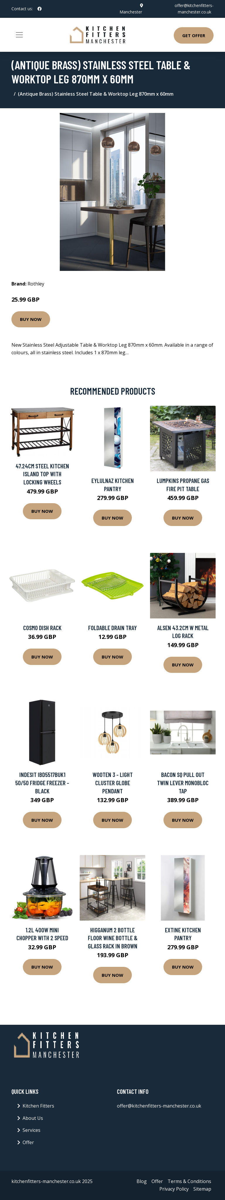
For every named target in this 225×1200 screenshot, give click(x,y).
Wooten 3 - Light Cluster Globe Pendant (113, 782)
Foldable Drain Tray (112, 627)
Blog (142, 1181)
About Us (33, 1118)
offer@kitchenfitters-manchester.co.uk (159, 1106)
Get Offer (193, 35)
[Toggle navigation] (19, 34)
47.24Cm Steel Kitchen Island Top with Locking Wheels (42, 474)
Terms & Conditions (189, 1181)
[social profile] (39, 8)
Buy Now (31, 319)
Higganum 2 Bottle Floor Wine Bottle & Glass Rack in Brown (112, 938)
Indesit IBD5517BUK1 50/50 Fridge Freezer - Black (42, 782)
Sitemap (202, 1189)
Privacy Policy (174, 1189)
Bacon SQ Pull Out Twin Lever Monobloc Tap (183, 782)
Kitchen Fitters (38, 1106)
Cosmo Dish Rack (42, 627)
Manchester (131, 12)
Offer (28, 1142)
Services (31, 1130)
